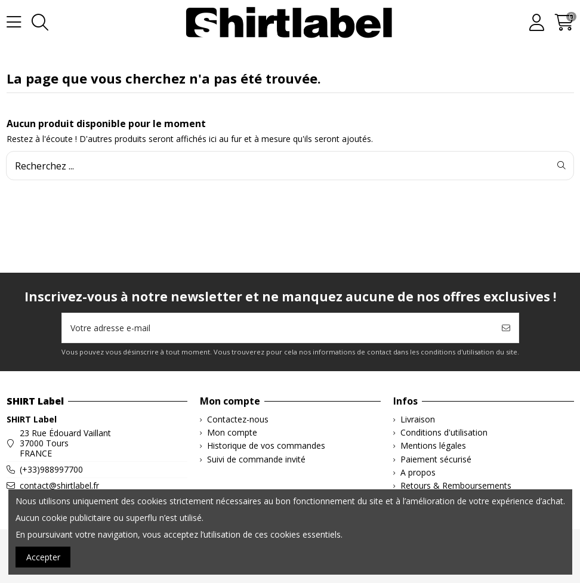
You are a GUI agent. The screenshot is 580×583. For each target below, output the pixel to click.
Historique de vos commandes (266, 446)
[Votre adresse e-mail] (278, 328)
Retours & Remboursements (455, 486)
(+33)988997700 (51, 469)
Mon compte (232, 433)
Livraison (417, 420)
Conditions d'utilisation (444, 433)
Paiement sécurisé (435, 460)
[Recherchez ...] (561, 165)
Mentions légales (433, 446)
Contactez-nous (238, 420)
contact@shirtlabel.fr (59, 485)
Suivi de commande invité (256, 460)
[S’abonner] (506, 328)
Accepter (43, 557)
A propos (418, 473)
